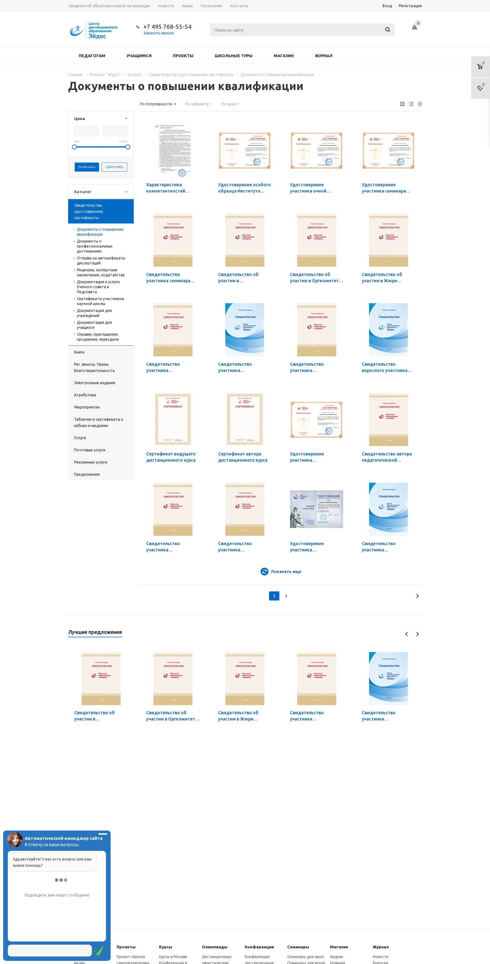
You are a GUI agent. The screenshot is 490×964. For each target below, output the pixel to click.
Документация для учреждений (94, 313)
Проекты (183, 55)
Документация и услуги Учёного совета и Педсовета (98, 287)
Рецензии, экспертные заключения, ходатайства (101, 272)
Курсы (165, 947)
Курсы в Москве (173, 957)
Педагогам (92, 55)
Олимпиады (215, 947)
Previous (406, 634)
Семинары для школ (305, 957)
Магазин (284, 55)
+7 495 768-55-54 (167, 26)
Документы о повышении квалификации (100, 231)
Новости (380, 957)
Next (417, 634)
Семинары (298, 947)
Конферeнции (259, 947)
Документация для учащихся (94, 324)
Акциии (336, 957)
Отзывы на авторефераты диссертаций (101, 260)
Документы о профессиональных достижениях (94, 246)
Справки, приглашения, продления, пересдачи (98, 336)
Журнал (323, 55)
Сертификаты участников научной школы (100, 301)
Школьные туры (233, 55)
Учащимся (139, 55)
